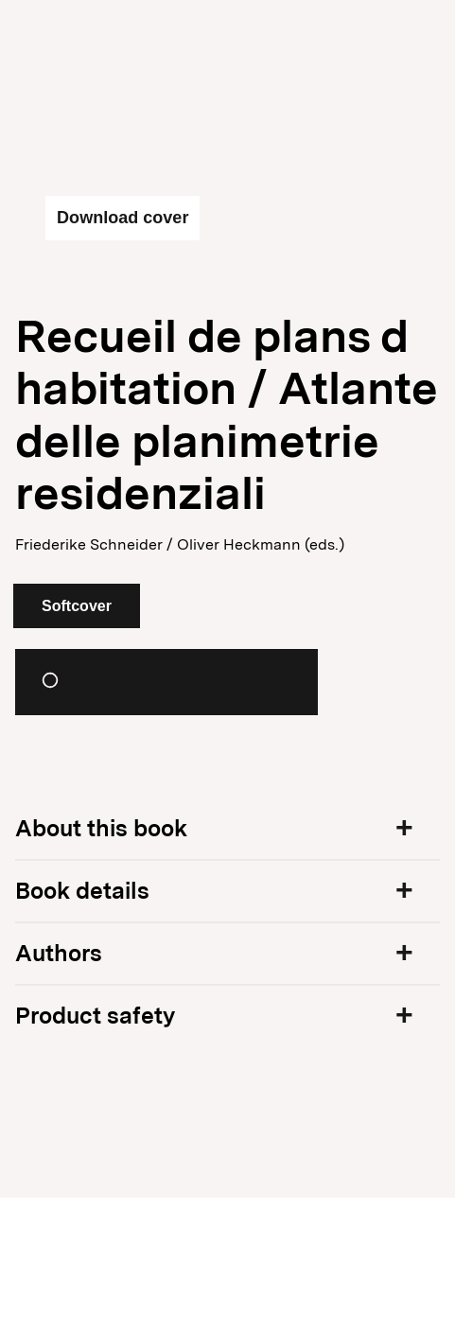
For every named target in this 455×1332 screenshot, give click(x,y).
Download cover (122, 217)
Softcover (77, 606)
